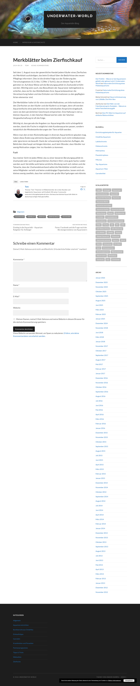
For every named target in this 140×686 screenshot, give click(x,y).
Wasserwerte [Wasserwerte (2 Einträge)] (101, 256)
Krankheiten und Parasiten (23, 643)
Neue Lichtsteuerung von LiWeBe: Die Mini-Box (111, 98)
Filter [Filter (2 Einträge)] (99, 225)
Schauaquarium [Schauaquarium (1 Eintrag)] (108, 248)
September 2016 (102, 392)
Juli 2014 (99, 505)
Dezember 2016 (102, 378)
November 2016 (102, 383)
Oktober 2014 (101, 492)
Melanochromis (101, 146)
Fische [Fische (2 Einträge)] (105, 225)
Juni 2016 (99, 405)
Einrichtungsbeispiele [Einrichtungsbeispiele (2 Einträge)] (115, 221)
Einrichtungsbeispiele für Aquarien (109, 132)
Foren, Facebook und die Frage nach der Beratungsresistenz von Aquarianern (69, 227)
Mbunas (99, 160)
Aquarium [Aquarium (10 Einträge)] (116, 198)
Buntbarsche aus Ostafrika (23, 630)
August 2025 (100, 300)
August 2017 (100, 360)
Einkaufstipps (18, 634)
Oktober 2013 (101, 542)
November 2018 (102, 328)
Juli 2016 (99, 401)
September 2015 (102, 446)
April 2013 (100, 569)
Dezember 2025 (102, 282)
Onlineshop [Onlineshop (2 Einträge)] (107, 244)
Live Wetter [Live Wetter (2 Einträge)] (101, 232)
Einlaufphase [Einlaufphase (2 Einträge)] (101, 221)
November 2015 (102, 437)
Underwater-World (70, 16)
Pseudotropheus (102, 155)
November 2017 (102, 346)
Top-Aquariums (101, 164)
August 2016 (100, 396)
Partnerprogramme (20, 648)
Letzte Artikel (24, 181)
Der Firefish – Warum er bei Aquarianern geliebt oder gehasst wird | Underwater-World (111, 81)
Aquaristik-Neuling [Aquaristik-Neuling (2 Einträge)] (103, 198)
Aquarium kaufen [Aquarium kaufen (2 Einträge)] (103, 209)
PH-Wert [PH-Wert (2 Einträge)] (117, 244)
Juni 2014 (99, 510)
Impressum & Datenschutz (33, 42)
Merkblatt (31, 216)
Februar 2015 (101, 474)
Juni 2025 (99, 305)
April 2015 (100, 465)
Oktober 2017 (101, 351)
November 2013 (102, 537)
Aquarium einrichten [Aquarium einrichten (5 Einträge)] (104, 205)
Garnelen (16, 639)
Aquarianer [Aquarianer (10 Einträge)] (117, 190)
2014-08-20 (17, 65)
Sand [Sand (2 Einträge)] (98, 248)
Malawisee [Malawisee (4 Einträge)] (115, 236)
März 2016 (100, 419)
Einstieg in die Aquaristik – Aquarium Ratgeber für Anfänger (31, 227)
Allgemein (20, 212)
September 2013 (102, 546)
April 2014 (100, 515)
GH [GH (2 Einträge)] (112, 225)
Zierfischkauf (54, 216)
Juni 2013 (99, 560)
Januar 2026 (100, 278)
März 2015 (100, 469)
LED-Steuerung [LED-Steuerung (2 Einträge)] (117, 229)
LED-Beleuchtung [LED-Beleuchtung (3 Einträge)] (103, 229)
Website (16, 308)
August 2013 (100, 551)
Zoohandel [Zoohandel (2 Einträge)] (116, 259)
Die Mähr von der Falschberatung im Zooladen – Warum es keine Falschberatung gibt (111, 106)
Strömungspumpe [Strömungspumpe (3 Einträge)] (103, 252)
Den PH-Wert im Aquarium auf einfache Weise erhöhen (111, 114)
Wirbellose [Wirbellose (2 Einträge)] (112, 256)
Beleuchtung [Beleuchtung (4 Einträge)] (101, 213)
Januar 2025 (100, 319)
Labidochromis (101, 141)
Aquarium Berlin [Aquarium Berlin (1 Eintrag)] (102, 202)
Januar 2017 (100, 373)
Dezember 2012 (102, 587)
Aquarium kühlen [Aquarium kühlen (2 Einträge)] (117, 209)
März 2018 (100, 337)
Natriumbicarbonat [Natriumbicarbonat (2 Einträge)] (103, 240)
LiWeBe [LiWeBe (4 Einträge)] (110, 232)
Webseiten (17, 657)
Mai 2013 (99, 565)
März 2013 (100, 574)
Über (15, 181)
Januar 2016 (100, 428)
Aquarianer (19, 216)
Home (15, 42)
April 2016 (100, 414)
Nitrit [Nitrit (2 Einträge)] (99, 244)
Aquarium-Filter (102, 169)
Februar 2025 (101, 314)
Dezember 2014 (102, 483)
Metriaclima (100, 151)
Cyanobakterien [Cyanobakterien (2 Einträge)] (111, 217)
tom (27, 65)
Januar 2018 (100, 341)
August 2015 (100, 451)
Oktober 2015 (101, 442)
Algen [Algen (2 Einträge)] (99, 190)
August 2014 (100, 501)
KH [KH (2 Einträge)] (117, 225)
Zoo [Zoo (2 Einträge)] (108, 259)
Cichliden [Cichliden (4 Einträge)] (100, 217)
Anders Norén (112, 677)
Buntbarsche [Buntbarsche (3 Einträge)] (120, 213)
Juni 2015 (99, 460)
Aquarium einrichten (21, 625)
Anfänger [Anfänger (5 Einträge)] (107, 190)
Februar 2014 (101, 524)
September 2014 (102, 496)
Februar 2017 (101, 369)
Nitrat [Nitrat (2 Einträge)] (123, 240)
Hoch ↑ (124, 677)
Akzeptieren (129, 680)
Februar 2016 (101, 424)
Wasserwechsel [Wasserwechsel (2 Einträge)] (117, 252)
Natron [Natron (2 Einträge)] (115, 240)
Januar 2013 (100, 583)
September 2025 (102, 296)
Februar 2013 (101, 578)
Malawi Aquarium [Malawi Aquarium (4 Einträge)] (103, 236)
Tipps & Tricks (18, 652)
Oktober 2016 (101, 387)
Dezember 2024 (102, 323)
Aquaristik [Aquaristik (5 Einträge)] (114, 194)
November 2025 (102, 287)
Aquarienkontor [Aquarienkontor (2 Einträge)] (102, 194)
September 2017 (102, 355)
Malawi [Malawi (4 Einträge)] (118, 232)
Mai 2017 (99, 364)
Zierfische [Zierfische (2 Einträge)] (100, 259)
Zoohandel (66, 216)
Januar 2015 (100, 478)
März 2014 (100, 519)
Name (16, 285)
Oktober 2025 (101, 291)
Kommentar (18, 259)
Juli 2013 (99, 556)
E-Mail (16, 296)
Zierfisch (42, 216)
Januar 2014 (100, 528)
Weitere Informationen (114, 680)
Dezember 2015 (102, 433)
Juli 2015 (99, 455)
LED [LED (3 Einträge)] (122, 225)
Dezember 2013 (102, 533)
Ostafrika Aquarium (103, 137)
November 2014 (102, 487)
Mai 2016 (99, 410)
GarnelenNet (100, 173)
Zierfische (17, 661)
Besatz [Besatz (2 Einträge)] (110, 213)
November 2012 (102, 592)
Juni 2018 (99, 332)
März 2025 (100, 310)
